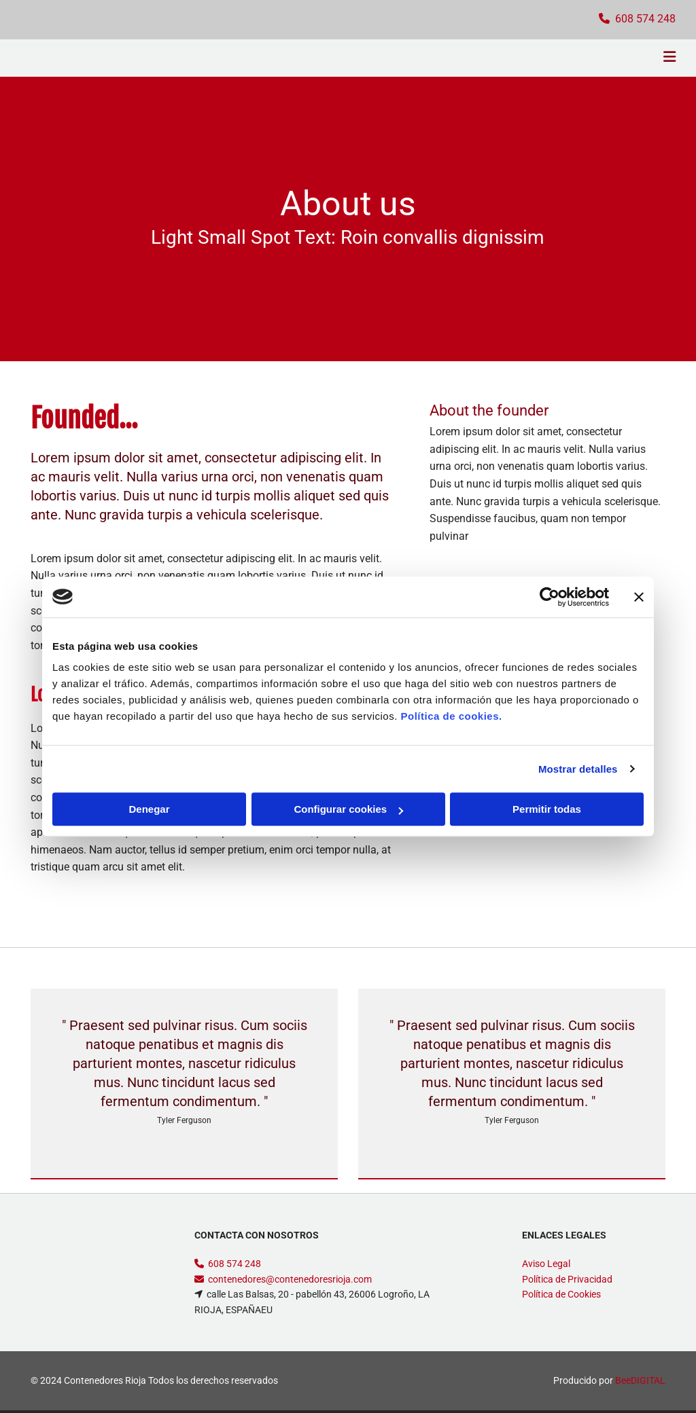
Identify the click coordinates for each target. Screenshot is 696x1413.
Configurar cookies (348, 809)
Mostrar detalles (578, 769)
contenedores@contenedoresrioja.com (290, 1279)
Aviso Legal (546, 1263)
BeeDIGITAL (640, 1380)
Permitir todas (546, 809)
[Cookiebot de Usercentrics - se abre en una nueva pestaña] (549, 597)
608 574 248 (234, 1263)
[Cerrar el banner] (639, 597)
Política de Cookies (561, 1294)
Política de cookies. (451, 716)
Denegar (148, 809)
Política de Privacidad (567, 1279)
